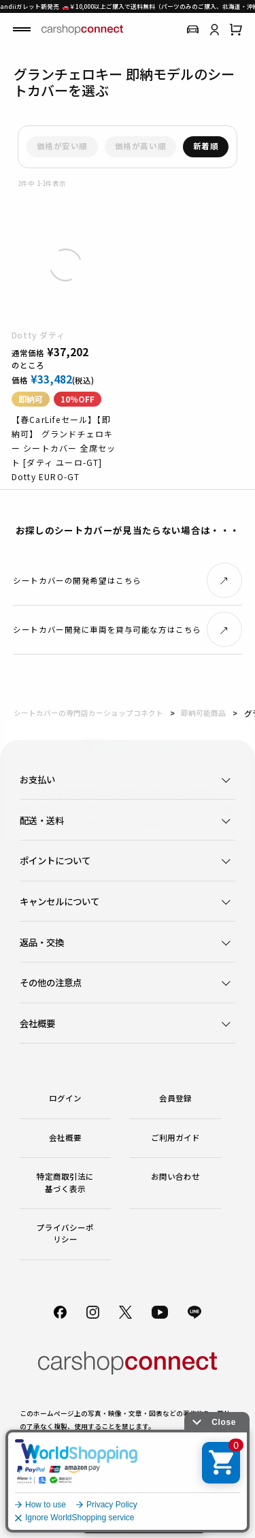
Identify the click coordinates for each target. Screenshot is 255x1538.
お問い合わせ (175, 1176)
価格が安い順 (62, 145)
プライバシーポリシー (65, 1233)
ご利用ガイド (175, 1137)
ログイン (65, 1098)
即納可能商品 (203, 713)
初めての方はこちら (143, 1517)
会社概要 (65, 1137)
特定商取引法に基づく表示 (65, 1182)
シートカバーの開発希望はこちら (77, 580)
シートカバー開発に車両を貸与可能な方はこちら (107, 629)
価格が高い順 (140, 145)
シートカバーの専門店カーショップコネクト (88, 713)
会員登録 (175, 1098)
